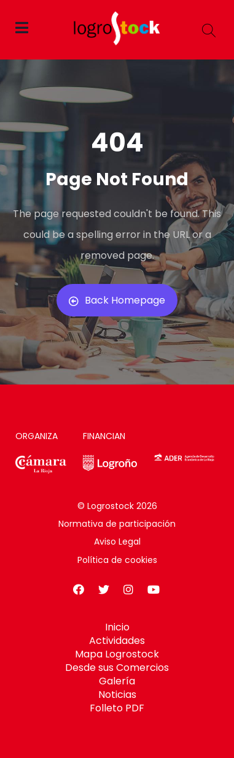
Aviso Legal (117, 541)
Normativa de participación (117, 524)
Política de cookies (117, 560)
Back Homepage (117, 300)
